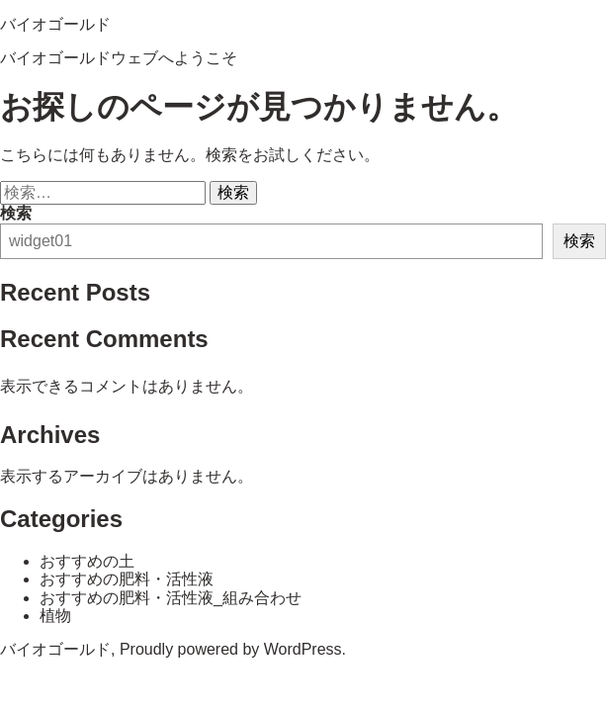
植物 (55, 615)
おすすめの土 (87, 561)
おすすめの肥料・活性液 (127, 579)
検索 (16, 213)
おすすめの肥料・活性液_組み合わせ (171, 597)
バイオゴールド (55, 24)
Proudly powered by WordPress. (233, 649)
